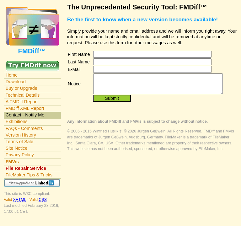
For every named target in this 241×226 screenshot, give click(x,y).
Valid (15, 199)
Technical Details (23, 95)
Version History (21, 134)
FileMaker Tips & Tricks (29, 174)
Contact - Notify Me (25, 114)
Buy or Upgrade (21, 88)
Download (16, 81)
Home (12, 75)
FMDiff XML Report (25, 108)
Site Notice (17, 148)
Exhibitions (17, 121)
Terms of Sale (19, 141)
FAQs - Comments (24, 128)
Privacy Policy (20, 154)
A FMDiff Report (22, 101)
